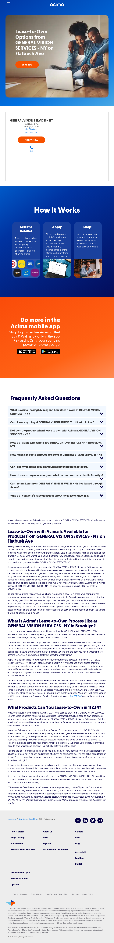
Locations (12, 819)
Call (31, 149)
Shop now (27, 64)
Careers (79, 831)
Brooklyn (33, 819)
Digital (78, 864)
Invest (78, 837)
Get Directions (31, 129)
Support (47, 843)
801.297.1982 (76, 696)
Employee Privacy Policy (82, 894)
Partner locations (19, 878)
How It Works (17, 831)
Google (51, 352)
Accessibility (81, 852)
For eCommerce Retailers (55, 849)
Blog (77, 843)
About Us (47, 831)
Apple (27, 352)
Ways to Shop (17, 837)
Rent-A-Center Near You (23, 849)
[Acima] (57, 5)
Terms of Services (20, 894)
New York (23, 819)
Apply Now (31, 139)
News (45, 837)
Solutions (79, 858)
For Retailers (17, 843)
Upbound (15, 884)
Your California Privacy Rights (57, 894)
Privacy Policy (36, 894)
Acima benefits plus (20, 872)
